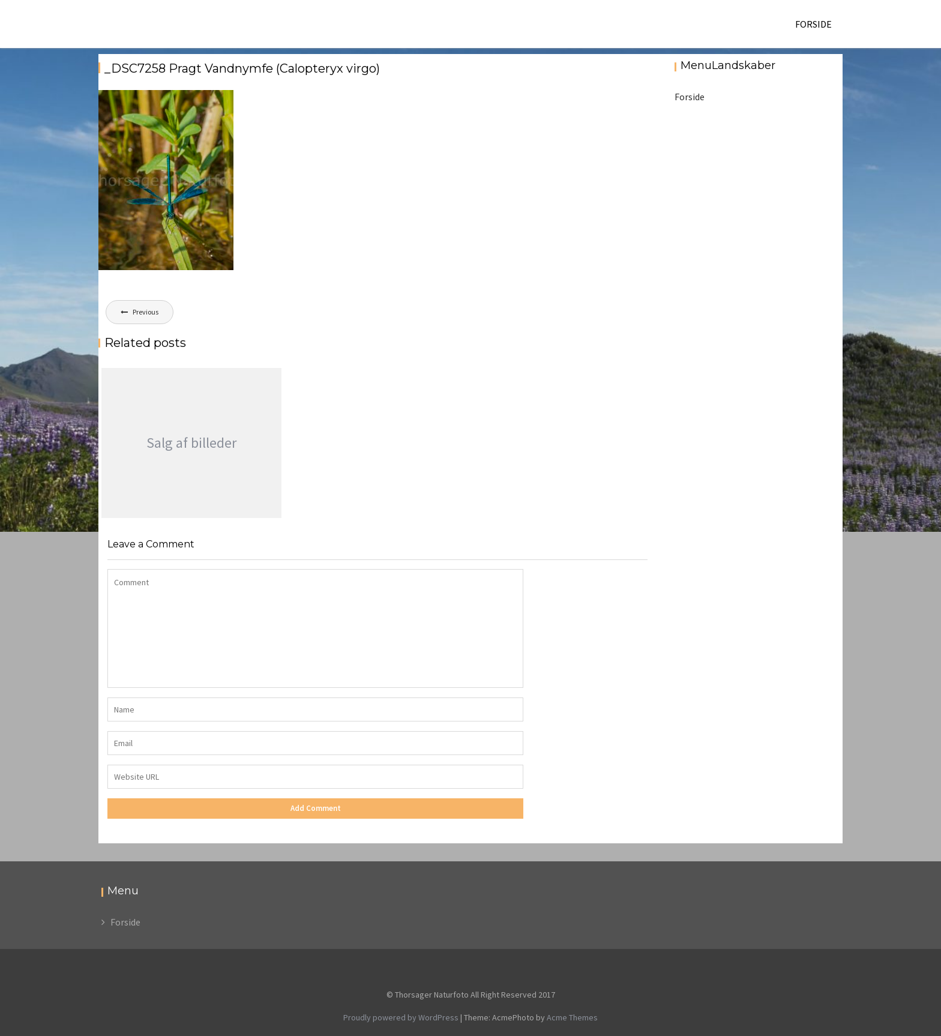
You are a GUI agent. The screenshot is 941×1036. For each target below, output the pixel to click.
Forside (813, 24)
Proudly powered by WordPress (400, 1017)
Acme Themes (572, 1017)
